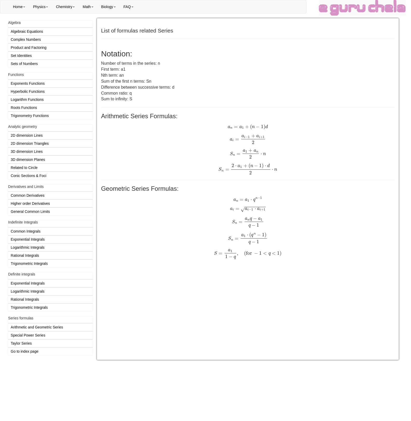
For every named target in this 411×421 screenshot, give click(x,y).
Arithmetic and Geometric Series (37, 327)
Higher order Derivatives (30, 203)
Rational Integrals (25, 255)
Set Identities (21, 56)
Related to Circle (24, 168)
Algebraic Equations (27, 31)
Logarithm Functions (27, 99)
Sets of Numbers (24, 64)
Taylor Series (21, 343)
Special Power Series (28, 335)
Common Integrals (25, 231)
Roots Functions (24, 108)
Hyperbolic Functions (28, 91)
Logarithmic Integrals (27, 247)
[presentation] (248, 127)
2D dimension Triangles (30, 143)
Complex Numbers (26, 39)
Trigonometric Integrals (29, 263)
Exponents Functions (28, 83)
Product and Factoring (28, 47)
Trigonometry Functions (30, 116)
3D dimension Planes (28, 159)
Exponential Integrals (28, 239)
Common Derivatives (27, 195)
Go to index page (24, 351)
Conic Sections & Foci (28, 176)
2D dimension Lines (27, 135)
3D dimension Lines (27, 151)
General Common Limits (30, 211)
